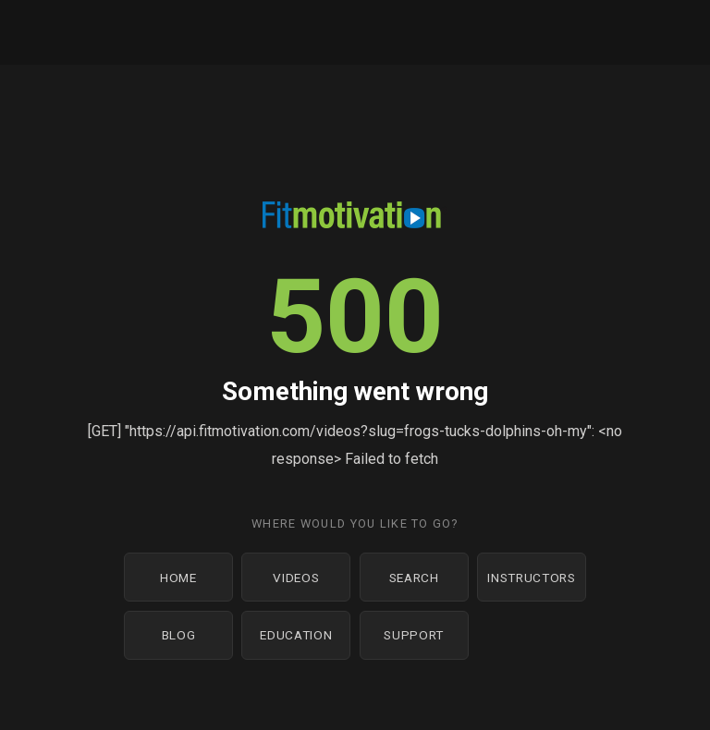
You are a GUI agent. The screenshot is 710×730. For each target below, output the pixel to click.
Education (296, 634)
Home (178, 577)
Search (414, 577)
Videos (296, 577)
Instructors (531, 577)
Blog (179, 634)
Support (414, 634)
